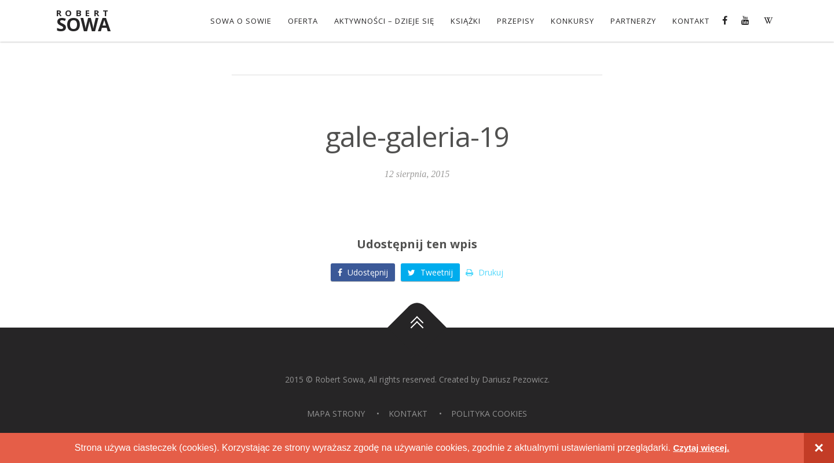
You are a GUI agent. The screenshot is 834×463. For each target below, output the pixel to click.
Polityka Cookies (489, 413)
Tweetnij (430, 272)
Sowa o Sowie (239, 21)
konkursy (571, 21)
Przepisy (514, 21)
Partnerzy (632, 21)
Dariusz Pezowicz (515, 379)
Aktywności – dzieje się (383, 21)
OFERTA (302, 21)
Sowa (90, 21)
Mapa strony (336, 413)
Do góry (417, 327)
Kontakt (689, 21)
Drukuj (484, 272)
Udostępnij (363, 272)
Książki (464, 21)
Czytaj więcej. (701, 448)
